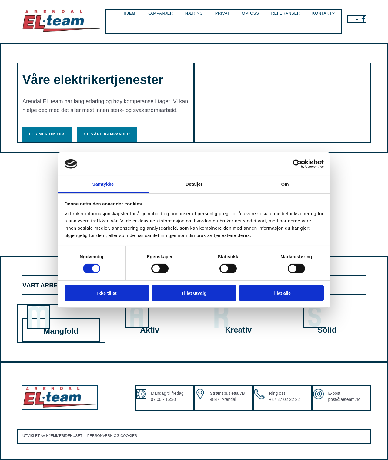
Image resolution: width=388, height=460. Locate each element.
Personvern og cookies (112, 436)
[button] (47, 134)
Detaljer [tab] (194, 184)
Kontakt (322, 13)
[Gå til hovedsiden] (61, 31)
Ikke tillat (106, 293)
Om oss (250, 13)
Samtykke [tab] (103, 184)
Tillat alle (281, 293)
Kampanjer (160, 13)
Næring (194, 13)
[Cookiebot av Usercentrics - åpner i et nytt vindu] (297, 163)
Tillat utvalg (193, 293)
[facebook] (363, 18)
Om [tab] (285, 184)
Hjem (129, 13)
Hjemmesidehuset (64, 436)
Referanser (285, 13)
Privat (222, 13)
